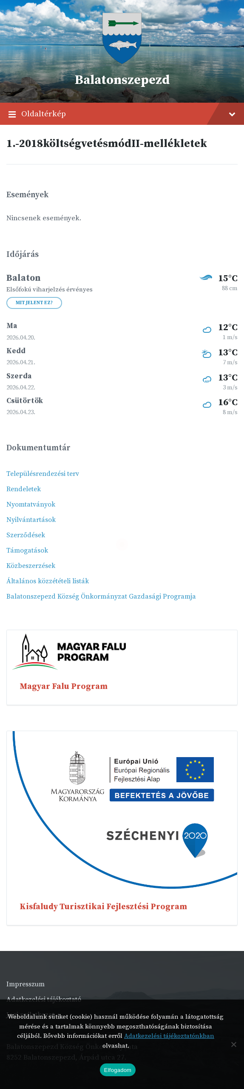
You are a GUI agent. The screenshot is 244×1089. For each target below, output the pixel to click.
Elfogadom (117, 1070)
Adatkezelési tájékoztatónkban (169, 1036)
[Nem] (233, 1044)
